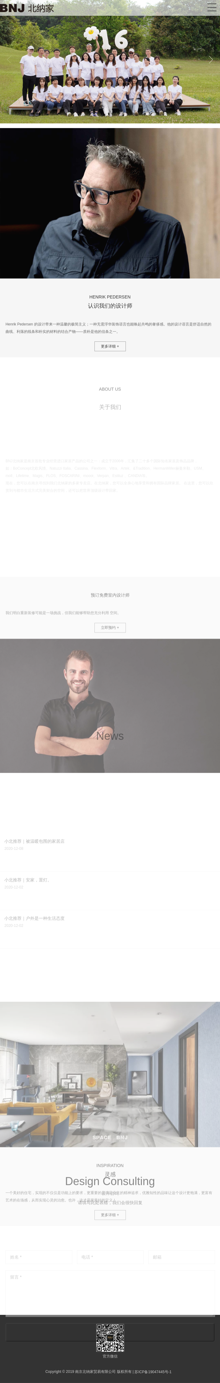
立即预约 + (110, 697)
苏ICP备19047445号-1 (152, 1372)
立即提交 (110, 1362)
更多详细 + (110, 361)
